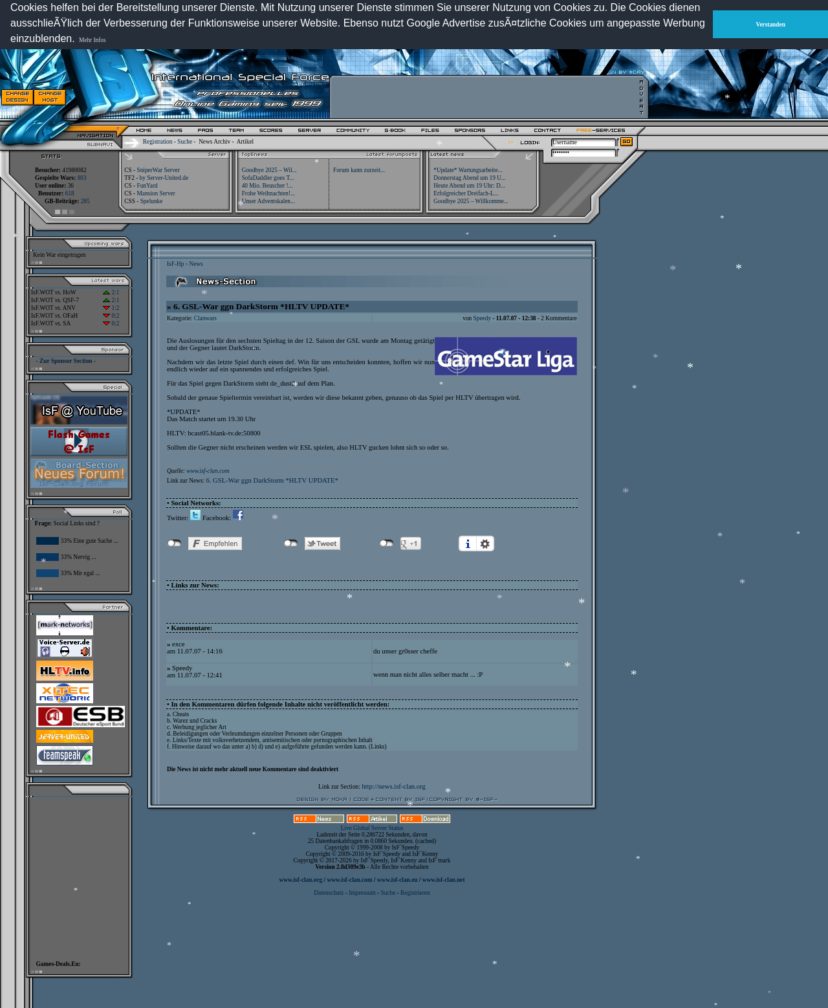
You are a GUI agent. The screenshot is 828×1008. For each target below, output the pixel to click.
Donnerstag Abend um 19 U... (469, 178)
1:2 (111, 308)
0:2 (111, 315)
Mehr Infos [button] (92, 40)
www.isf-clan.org (300, 880)
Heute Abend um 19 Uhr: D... (469, 185)
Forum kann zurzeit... (359, 170)
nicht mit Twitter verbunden (290, 543)
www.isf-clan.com (207, 471)
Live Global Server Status (372, 828)
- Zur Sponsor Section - (66, 361)
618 (69, 193)
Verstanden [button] (770, 24)
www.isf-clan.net (443, 880)
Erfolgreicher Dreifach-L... (465, 193)
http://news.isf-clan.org (394, 786)
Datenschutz (329, 893)
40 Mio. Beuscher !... (267, 185)
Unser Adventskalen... (268, 201)
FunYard (146, 185)
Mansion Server (155, 193)
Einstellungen (485, 543)
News (195, 264)
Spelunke (151, 201)
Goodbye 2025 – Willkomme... (470, 201)
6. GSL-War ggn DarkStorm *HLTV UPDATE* (272, 480)
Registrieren (415, 893)
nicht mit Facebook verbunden (174, 543)
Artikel (245, 141)
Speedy (482, 318)
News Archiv (214, 141)
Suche (184, 141)
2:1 (111, 292)
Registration (158, 141)
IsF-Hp (175, 264)
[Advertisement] (485, 97)
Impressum (362, 893)
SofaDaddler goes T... (268, 178)
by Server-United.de (164, 178)
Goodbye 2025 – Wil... (269, 170)
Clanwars (205, 318)
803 (82, 178)
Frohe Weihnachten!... (269, 193)
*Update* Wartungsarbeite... (467, 170)
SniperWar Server (157, 170)
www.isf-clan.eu (397, 880)
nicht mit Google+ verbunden (386, 543)
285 (85, 201)
